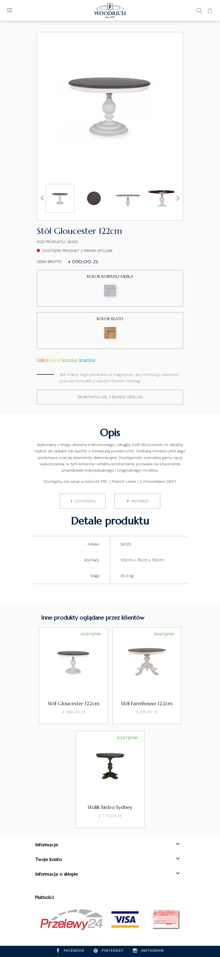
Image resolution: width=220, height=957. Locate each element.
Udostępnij (85, 501)
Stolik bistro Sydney (110, 807)
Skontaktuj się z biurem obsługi (110, 397)
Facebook (73, 950)
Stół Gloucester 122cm (73, 703)
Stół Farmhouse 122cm (146, 703)
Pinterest (140, 501)
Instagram (152, 950)
